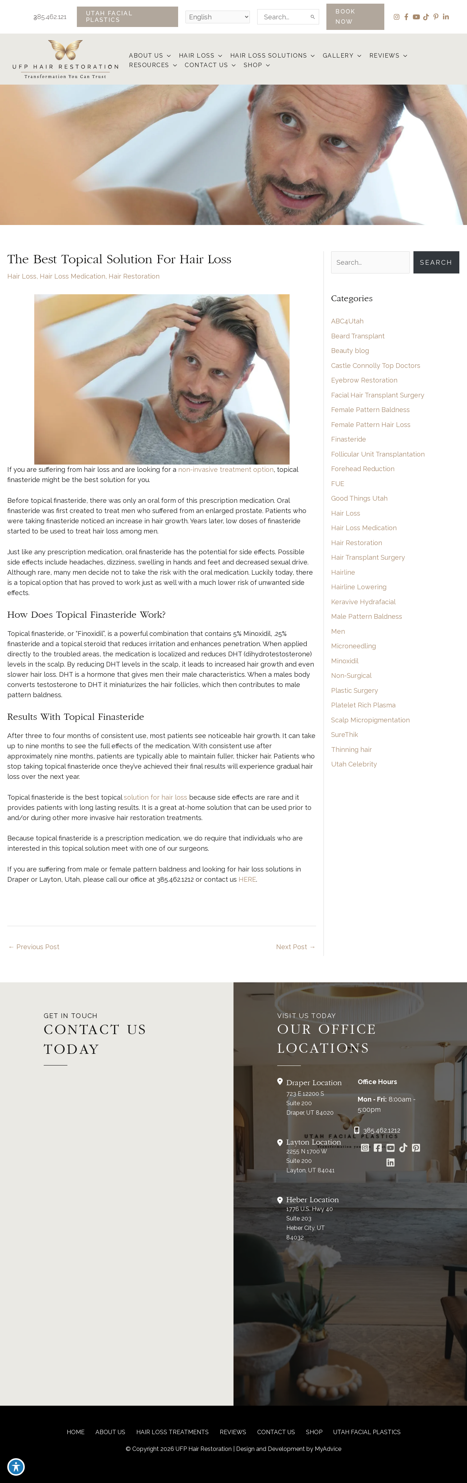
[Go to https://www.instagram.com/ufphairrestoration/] (364, 1148)
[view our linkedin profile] (446, 16)
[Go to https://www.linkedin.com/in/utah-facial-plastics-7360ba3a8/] (390, 1163)
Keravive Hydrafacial (363, 602)
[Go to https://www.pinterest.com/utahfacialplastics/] (415, 1148)
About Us (110, 1432)
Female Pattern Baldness (370, 410)
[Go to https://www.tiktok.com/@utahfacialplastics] (403, 1148)
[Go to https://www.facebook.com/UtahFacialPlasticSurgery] (377, 1148)
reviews (233, 1432)
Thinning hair (351, 749)
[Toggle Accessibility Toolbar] (16, 1467)
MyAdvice (328, 1448)
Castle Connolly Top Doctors (375, 365)
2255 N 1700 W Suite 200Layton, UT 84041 (310, 1161)
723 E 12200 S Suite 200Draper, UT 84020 (310, 1103)
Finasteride (348, 439)
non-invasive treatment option (226, 469)
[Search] (313, 16)
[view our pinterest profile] (436, 16)
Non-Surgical (351, 675)
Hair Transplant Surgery (368, 557)
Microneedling (353, 646)
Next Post (295, 947)
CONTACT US (276, 1432)
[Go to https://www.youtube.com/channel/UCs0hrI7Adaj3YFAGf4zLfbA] (390, 1148)
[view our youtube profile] (416, 16)
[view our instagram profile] (396, 16)
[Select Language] (217, 17)
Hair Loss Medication (72, 276)
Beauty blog (350, 350)
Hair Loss (21, 276)
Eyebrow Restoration (364, 380)
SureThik (344, 734)
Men (338, 631)
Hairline (343, 572)
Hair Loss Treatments (172, 1432)
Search (436, 262)
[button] (127, 17)
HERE (247, 879)
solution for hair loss (155, 797)
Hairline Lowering (358, 587)
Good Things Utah (359, 498)
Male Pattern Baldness (366, 616)
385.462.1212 (45, 16)
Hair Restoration (134, 276)
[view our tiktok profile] (426, 16)
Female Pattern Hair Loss (371, 424)
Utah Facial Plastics (367, 1432)
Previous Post (33, 947)
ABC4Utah (347, 321)
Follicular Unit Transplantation (378, 454)
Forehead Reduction (363, 469)
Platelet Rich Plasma (363, 705)
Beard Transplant (358, 336)
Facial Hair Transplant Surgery (377, 395)
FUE (337, 484)
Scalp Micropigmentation (370, 720)
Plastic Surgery (354, 690)
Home (76, 1432)
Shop (314, 1432)
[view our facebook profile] (406, 16)
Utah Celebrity (354, 764)
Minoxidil (344, 661)
